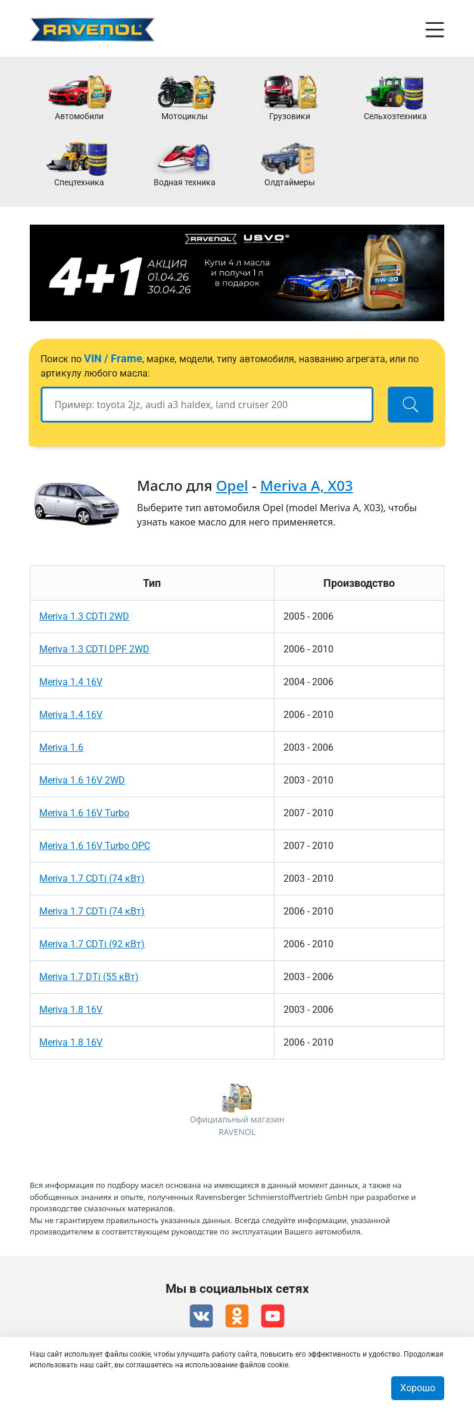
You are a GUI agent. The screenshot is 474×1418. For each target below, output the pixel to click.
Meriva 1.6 (61, 747)
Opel (232, 485)
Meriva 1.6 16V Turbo (84, 813)
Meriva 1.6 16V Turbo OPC (94, 845)
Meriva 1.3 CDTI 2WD (84, 616)
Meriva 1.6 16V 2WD (82, 780)
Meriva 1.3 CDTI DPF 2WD (94, 649)
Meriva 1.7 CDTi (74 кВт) (92, 878)
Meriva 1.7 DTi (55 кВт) (89, 976)
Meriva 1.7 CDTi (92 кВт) (92, 944)
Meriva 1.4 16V (70, 682)
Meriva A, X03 (306, 485)
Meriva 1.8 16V (70, 1009)
